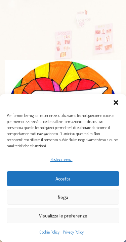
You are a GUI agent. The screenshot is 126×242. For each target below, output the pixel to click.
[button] (116, 102)
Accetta (63, 178)
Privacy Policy (73, 232)
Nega (63, 197)
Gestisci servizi (61, 159)
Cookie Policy (49, 232)
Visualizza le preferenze (63, 215)
